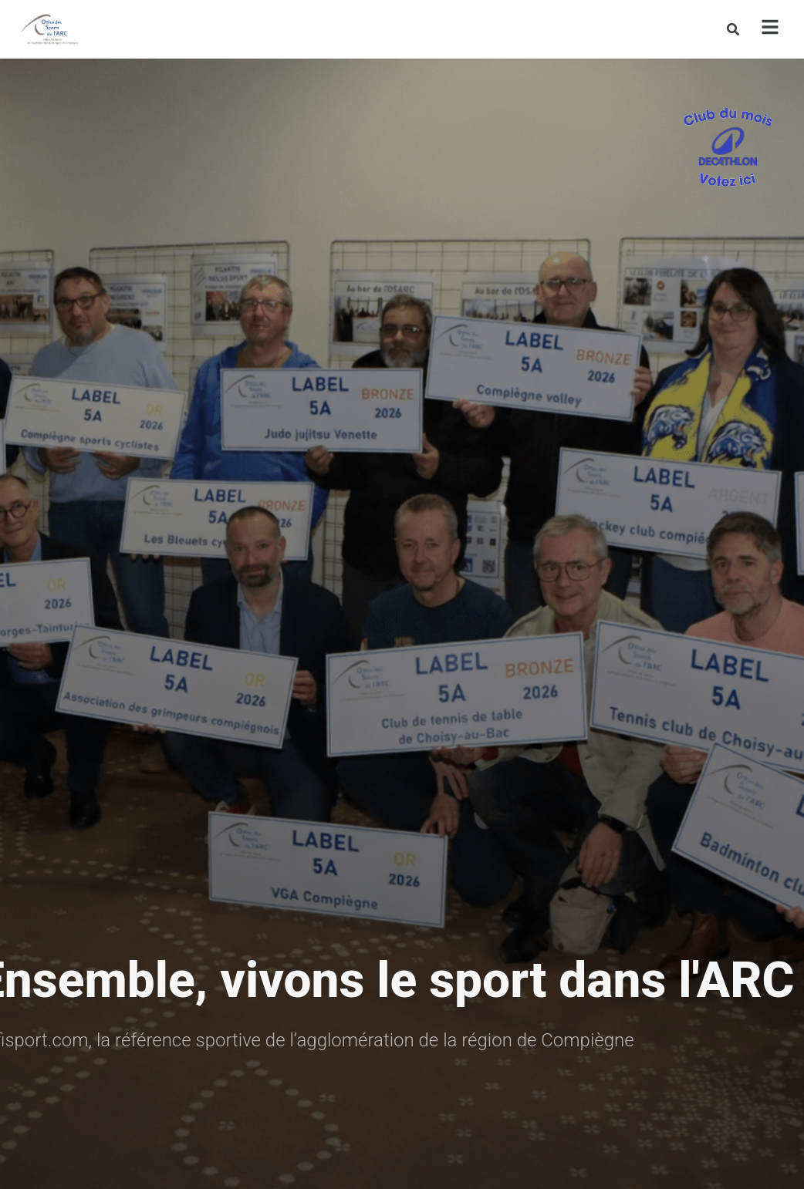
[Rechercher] (733, 29)
